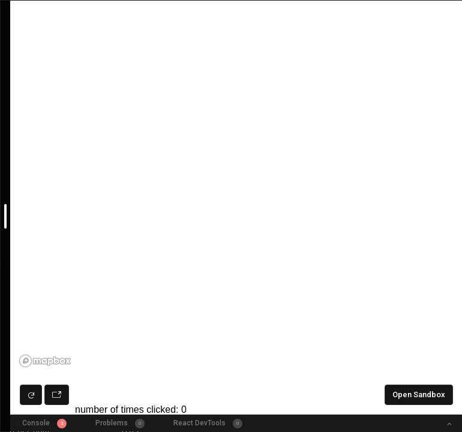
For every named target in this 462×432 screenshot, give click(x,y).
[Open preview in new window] (56, 395)
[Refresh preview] (31, 395)
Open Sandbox (418, 394)
